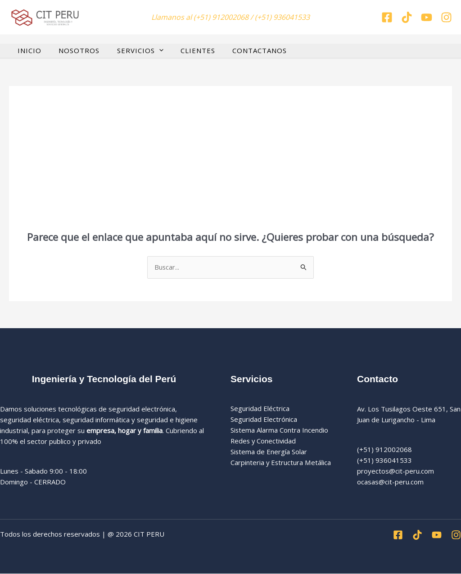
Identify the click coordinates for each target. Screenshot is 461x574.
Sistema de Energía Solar (268, 451)
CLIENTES (184, 50)
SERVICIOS (131, 50)
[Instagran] (446, 17)
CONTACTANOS (243, 50)
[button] (149, 50)
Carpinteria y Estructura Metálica (280, 462)
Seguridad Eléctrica (259, 408)
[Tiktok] (406, 17)
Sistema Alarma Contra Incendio (279, 430)
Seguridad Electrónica (263, 419)
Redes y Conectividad (264, 441)
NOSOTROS (73, 50)
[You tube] (426, 17)
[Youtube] (437, 535)
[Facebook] (387, 17)
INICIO (28, 50)
